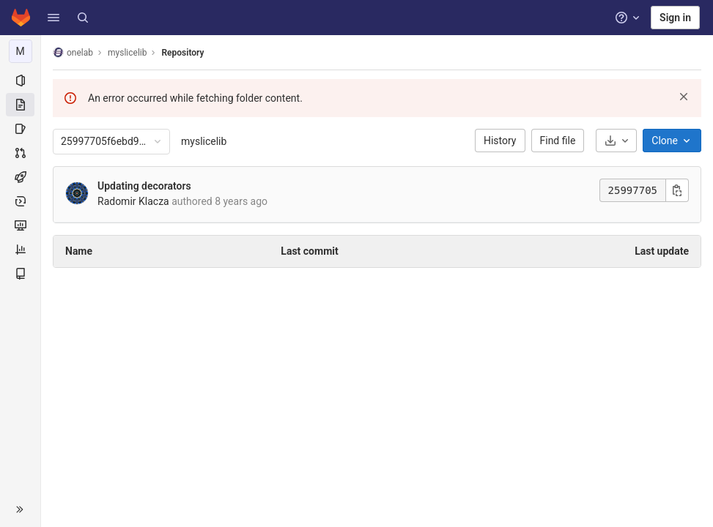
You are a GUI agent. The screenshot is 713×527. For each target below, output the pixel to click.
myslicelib (203, 141)
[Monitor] (20, 225)
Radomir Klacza (133, 201)
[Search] (83, 17)
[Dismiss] (683, 96)
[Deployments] (20, 201)
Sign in (675, 17)
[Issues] (20, 129)
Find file (558, 140)
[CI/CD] (20, 177)
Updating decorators (144, 186)
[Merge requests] (20, 153)
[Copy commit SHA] (677, 190)
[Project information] (20, 80)
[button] (53, 17)
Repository (182, 53)
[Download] (616, 140)
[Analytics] (20, 249)
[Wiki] (20, 273)
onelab (73, 52)
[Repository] (20, 104)
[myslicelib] (20, 51)
